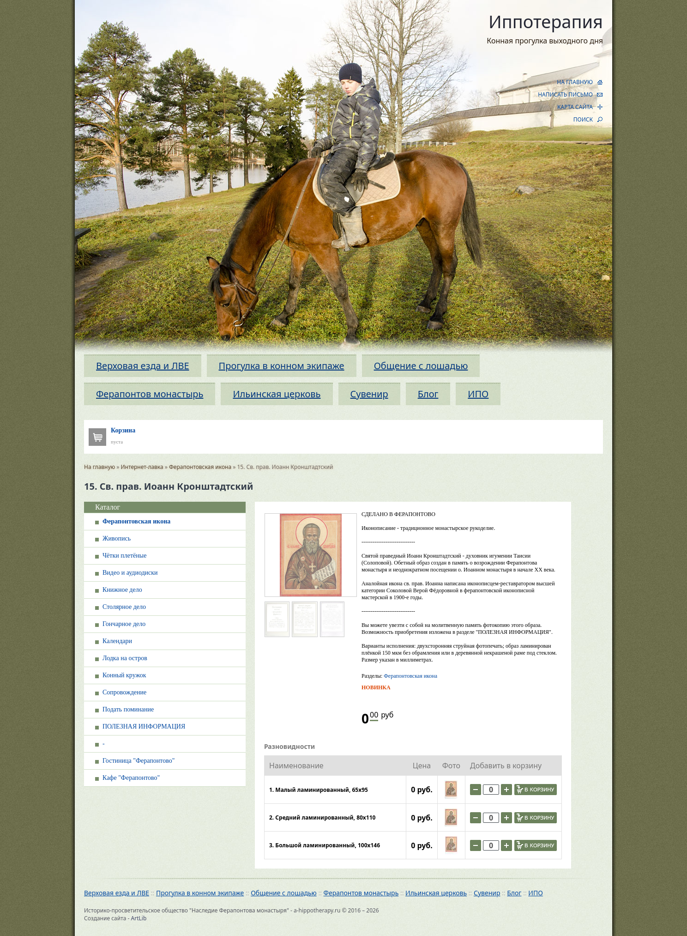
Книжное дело (122, 589)
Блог (428, 394)
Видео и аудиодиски (130, 572)
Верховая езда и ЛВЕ (142, 365)
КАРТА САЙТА (575, 107)
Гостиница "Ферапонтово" (138, 760)
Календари (117, 641)
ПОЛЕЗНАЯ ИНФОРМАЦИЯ (143, 726)
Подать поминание (128, 709)
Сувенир (369, 394)
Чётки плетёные (124, 555)
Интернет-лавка (142, 467)
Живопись (116, 538)
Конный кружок (124, 675)
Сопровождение (124, 692)
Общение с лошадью (421, 365)
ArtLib (139, 918)
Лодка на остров (124, 658)
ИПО (478, 394)
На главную (99, 467)
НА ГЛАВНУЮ (575, 82)
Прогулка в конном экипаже (281, 365)
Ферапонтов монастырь (149, 394)
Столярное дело (124, 606)
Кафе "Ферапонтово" (131, 777)
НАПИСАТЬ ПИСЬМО (565, 94)
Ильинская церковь (276, 394)
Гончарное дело (123, 623)
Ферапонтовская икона (200, 467)
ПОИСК (583, 119)
